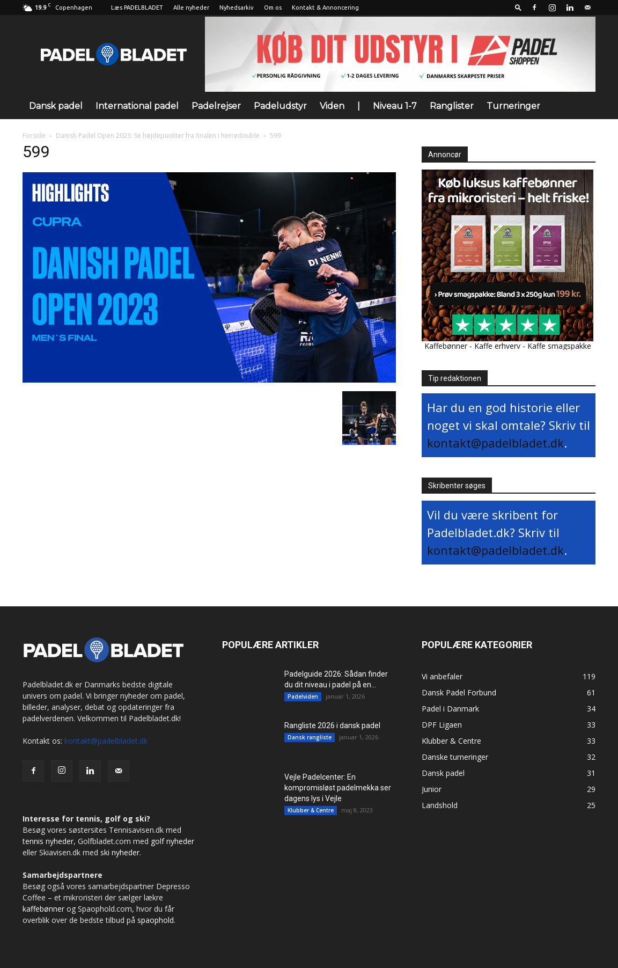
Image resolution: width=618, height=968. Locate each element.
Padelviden (303, 696)
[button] (518, 7)
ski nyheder (119, 852)
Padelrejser (216, 106)
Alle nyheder (191, 7)
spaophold (155, 920)
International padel (137, 106)
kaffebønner (43, 909)
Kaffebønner (445, 346)
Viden (332, 106)
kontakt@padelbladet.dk (495, 443)
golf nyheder (172, 841)
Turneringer (513, 106)
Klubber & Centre (311, 810)
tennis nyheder (48, 841)
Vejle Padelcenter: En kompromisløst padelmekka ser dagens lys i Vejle (337, 788)
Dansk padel (56, 106)
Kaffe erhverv (497, 346)
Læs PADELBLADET (137, 7)
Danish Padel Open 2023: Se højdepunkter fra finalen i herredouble (158, 135)
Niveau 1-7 (395, 106)
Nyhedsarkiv (236, 7)
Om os (273, 7)
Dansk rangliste (310, 737)
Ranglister (452, 106)
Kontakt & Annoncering (325, 7)
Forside (34, 135)
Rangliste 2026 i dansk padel (332, 725)
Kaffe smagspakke (559, 346)
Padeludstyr (280, 106)
